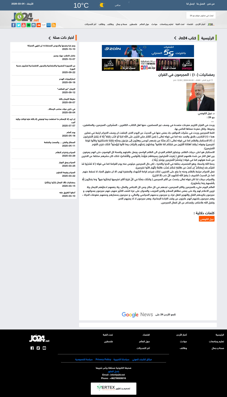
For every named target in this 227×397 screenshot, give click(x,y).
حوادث (154, 24)
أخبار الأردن (200, 24)
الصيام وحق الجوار (67, 162)
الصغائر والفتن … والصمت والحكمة (59, 142)
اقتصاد (190, 24)
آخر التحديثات (90, 24)
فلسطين (133, 24)
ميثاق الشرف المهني (142, 359)
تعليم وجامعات (166, 24)
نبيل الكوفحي (207, 218)
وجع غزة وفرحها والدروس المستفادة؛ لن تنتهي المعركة (51, 45)
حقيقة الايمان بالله (67, 99)
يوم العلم (71, 132)
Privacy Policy (103, 359)
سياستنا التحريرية (121, 359)
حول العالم (144, 24)
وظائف (110, 24)
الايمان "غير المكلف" (66, 88)
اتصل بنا (201, 3)
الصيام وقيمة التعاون (65, 172)
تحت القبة (180, 24)
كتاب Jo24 (187, 37)
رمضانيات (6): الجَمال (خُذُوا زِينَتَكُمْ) (60, 182)
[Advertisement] (148, 245)
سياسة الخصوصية (84, 359)
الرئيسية (207, 37)
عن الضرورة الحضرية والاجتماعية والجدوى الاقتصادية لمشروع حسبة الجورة (45, 66)
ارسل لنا (190, 3)
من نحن (211, 3)
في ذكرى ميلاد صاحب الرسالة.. (61, 109)
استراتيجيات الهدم (67, 78)
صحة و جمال (121, 24)
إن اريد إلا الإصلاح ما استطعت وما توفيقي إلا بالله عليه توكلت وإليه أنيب (45, 120)
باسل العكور (113, 371)
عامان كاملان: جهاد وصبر (64, 55)
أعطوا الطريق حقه (67, 192)
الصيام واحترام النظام (65, 152)
